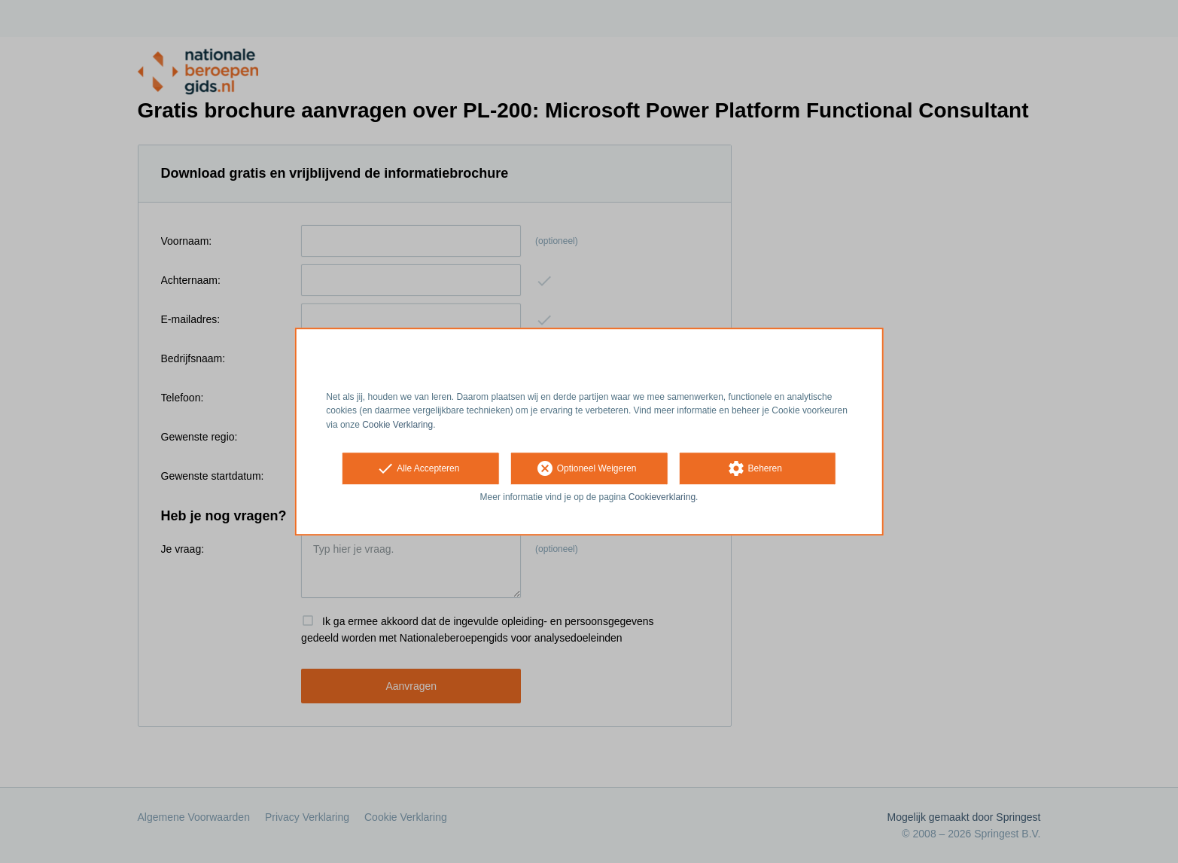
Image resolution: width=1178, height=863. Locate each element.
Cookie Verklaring (397, 424)
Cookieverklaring (662, 497)
